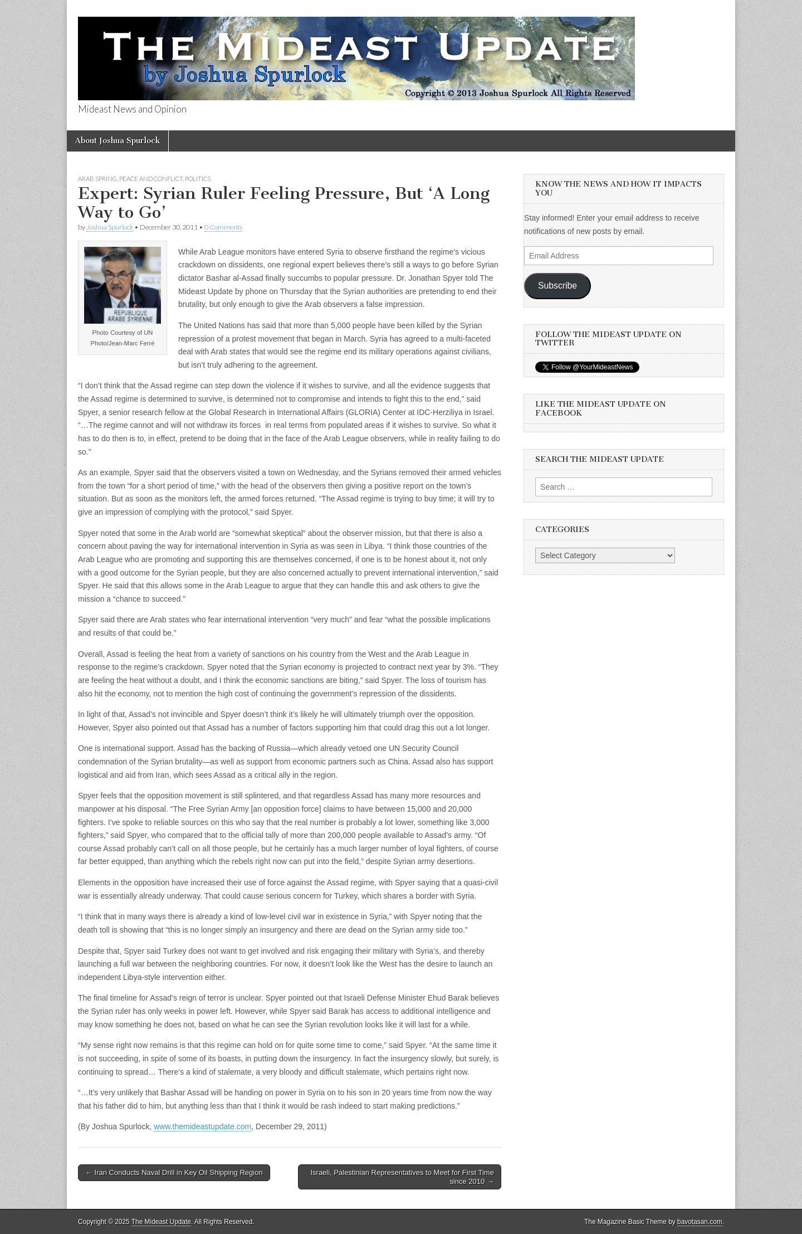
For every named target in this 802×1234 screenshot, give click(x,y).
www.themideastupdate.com (202, 1126)
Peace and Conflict (151, 178)
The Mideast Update (161, 1222)
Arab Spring (97, 178)
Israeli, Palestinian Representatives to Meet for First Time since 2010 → (401, 1177)
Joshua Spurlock (109, 227)
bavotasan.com (699, 1222)
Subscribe (557, 285)
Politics (198, 178)
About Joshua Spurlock (117, 140)
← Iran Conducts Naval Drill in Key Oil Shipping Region (174, 1172)
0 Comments (223, 227)
